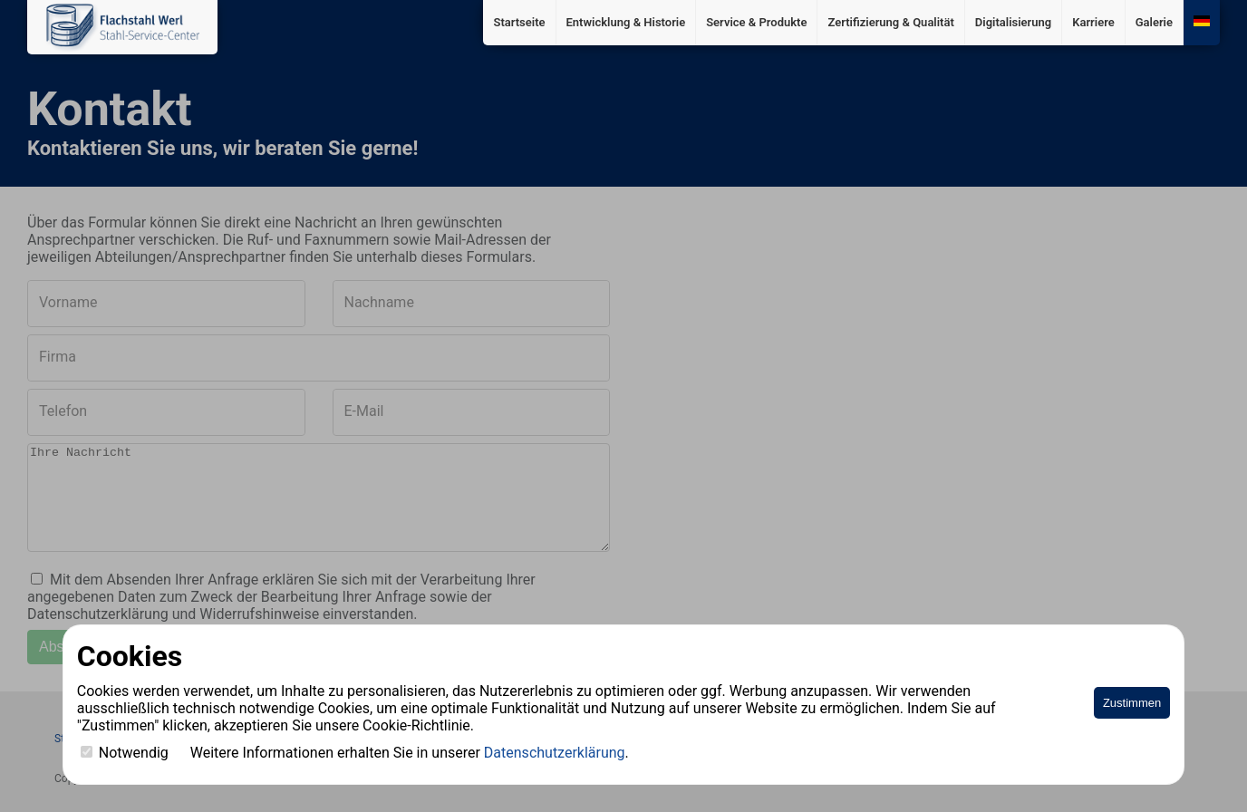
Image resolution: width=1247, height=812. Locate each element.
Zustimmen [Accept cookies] (1132, 703)
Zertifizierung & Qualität (890, 22)
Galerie (1154, 22)
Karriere (1093, 22)
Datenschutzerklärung (554, 752)
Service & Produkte (756, 22)
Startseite (519, 22)
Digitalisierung (1013, 22)
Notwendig (125, 752)
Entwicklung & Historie (626, 22)
